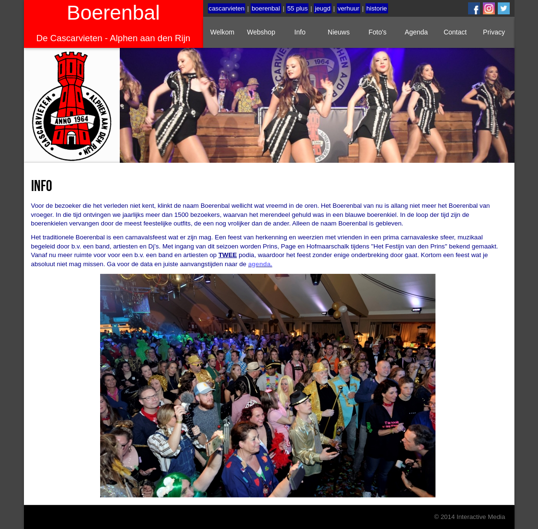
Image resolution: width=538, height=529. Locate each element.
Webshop (261, 32)
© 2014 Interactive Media (469, 516)
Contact (455, 32)
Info (299, 32)
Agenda (416, 32)
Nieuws (339, 32)
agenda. (260, 264)
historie (376, 8)
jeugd (323, 8)
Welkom (222, 32)
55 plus (297, 8)
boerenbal (266, 8)
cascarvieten (227, 8)
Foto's (377, 32)
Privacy (494, 32)
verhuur (348, 8)
